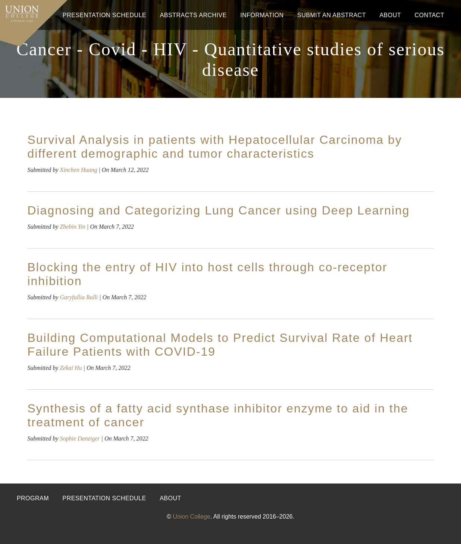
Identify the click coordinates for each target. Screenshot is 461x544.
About (390, 15)
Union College (191, 516)
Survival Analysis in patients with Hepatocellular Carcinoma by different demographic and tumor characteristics (214, 146)
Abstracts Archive (193, 15)
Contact (429, 15)
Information (261, 15)
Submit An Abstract (331, 15)
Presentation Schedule (104, 15)
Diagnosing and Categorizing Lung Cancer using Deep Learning (218, 210)
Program (33, 498)
